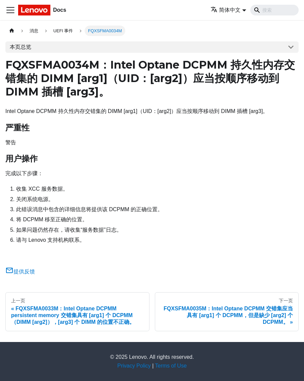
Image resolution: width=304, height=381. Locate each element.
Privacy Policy (134, 366)
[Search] (274, 10)
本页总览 (20, 47)
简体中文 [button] (226, 10)
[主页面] (11, 31)
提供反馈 (20, 271)
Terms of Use (171, 366)
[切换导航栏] (10, 10)
